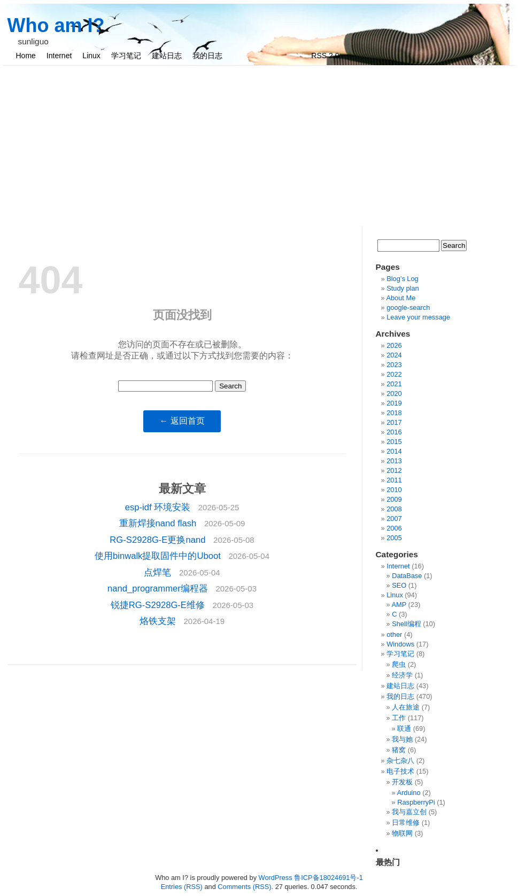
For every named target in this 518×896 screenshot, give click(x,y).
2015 (393, 442)
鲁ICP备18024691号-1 (328, 878)
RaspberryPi (416, 802)
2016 (393, 432)
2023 (393, 365)
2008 (393, 509)
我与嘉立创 (409, 812)
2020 (393, 393)
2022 (393, 374)
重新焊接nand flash (159, 523)
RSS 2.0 (325, 55)
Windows (400, 644)
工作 (399, 718)
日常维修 (406, 823)
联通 (404, 728)
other (394, 634)
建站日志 (167, 55)
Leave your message (418, 317)
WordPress (275, 878)
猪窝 (399, 750)
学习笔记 (126, 55)
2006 (393, 528)
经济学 (402, 675)
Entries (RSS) (182, 887)
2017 (393, 422)
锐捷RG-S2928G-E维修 (159, 605)
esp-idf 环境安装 (159, 507)
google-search (408, 307)
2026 (393, 345)
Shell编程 (406, 624)
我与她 (402, 739)
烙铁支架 (159, 621)
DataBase (407, 576)
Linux (91, 55)
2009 (393, 499)
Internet (59, 55)
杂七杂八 (400, 761)
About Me (400, 298)
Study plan (402, 288)
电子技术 (400, 771)
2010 (393, 490)
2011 (393, 480)
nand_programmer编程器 (158, 588)
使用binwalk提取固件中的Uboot (159, 556)
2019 (393, 403)
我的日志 (207, 55)
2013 (393, 461)
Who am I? (56, 25)
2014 (393, 451)
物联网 (402, 833)
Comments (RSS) (244, 887)
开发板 (402, 782)
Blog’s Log (402, 279)
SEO (399, 585)
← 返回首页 (181, 420)
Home (26, 55)
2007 (393, 519)
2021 (393, 384)
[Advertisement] (259, 146)
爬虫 (399, 664)
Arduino (408, 793)
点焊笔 (159, 572)
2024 (393, 355)
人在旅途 (406, 707)
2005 (393, 538)
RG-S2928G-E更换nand (159, 540)
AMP (398, 605)
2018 (393, 413)
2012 (393, 470)
